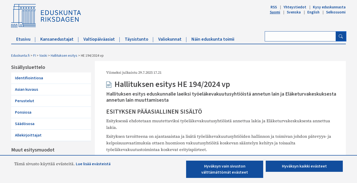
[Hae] (340, 36)
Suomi (275, 12)
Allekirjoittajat (28, 135)
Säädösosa (24, 124)
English (313, 12)
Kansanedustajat (59, 39)
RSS (274, 7)
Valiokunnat (172, 39)
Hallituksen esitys (64, 55)
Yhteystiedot (294, 7)
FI (34, 55)
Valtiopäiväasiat (101, 39)
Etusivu (25, 39)
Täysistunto (139, 39)
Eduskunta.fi (20, 55)
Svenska (294, 12)
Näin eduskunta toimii (212, 39)
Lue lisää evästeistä (93, 164)
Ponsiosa (23, 112)
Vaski (43, 55)
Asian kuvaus (26, 89)
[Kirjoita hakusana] (300, 36)
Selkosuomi (336, 12)
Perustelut (24, 101)
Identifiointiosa (29, 78)
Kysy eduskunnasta (329, 7)
